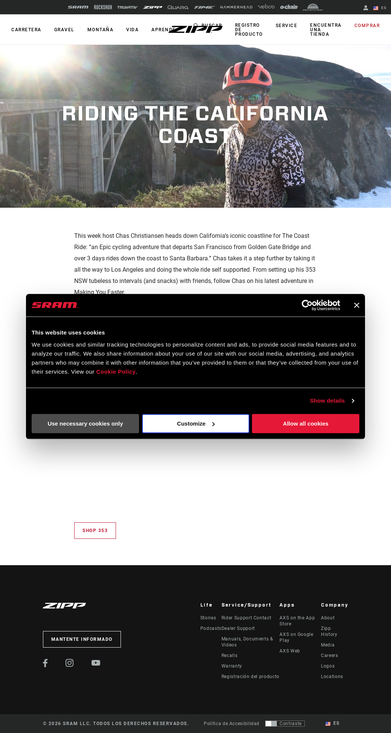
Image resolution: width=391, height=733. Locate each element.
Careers (329, 655)
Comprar (367, 25)
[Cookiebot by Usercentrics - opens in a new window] (307, 305)
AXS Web (290, 651)
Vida (132, 29)
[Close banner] (356, 305)
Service (287, 25)
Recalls (229, 655)
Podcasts (210, 628)
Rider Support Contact (246, 617)
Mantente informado (82, 639)
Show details (327, 400)
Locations (332, 676)
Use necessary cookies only (85, 423)
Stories (208, 617)
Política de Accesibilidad (232, 723)
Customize (196, 423)
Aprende (163, 29)
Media (327, 645)
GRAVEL (64, 29)
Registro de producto (249, 30)
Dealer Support (238, 628)
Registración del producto (250, 676)
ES (379, 8)
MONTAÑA (100, 29)
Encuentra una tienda (326, 30)
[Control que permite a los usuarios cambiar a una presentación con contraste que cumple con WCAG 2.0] (285, 724)
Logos (327, 666)
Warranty (231, 666)
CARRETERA (26, 29)
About (327, 617)
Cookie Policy (116, 371)
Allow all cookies (305, 423)
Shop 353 (95, 530)
